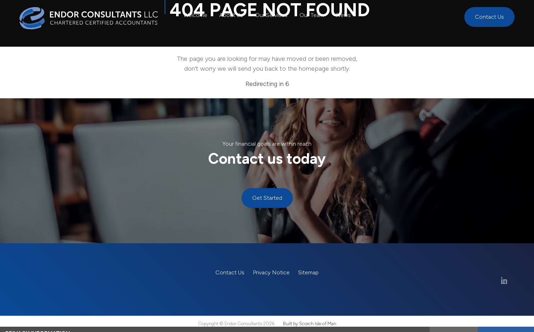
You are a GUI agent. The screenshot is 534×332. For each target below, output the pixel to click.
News (343, 15)
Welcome (195, 15)
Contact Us (489, 16)
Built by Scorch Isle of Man (309, 323)
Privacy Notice (271, 272)
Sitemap (308, 272)
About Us (231, 15)
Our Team (312, 15)
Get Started (267, 197)
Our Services (271, 15)
